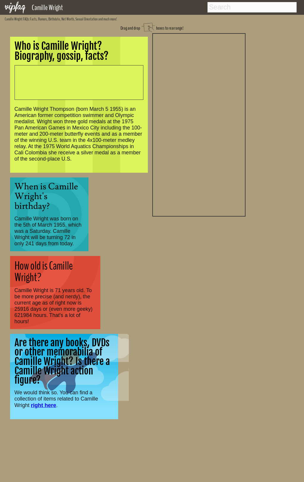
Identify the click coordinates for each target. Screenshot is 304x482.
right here (43, 405)
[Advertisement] (198, 124)
